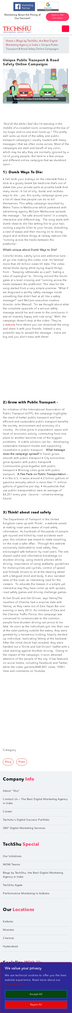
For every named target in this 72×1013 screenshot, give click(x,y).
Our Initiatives (12, 856)
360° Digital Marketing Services (24, 828)
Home (9, 41)
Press (21, 762)
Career (7, 811)
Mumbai (8, 929)
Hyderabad (10, 946)
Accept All (36, 994)
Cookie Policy (15, 984)
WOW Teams (11, 864)
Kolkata (8, 921)
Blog (8, 762)
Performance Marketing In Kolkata (26, 893)
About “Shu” (11, 791)
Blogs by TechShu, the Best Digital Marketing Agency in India (33, 874)
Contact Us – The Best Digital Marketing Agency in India (35, 801)
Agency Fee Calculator (57, 16)
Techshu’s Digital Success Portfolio (26, 819)
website (9, 324)
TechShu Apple (12, 885)
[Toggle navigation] (65, 28)
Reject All (36, 1004)
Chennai (8, 938)
